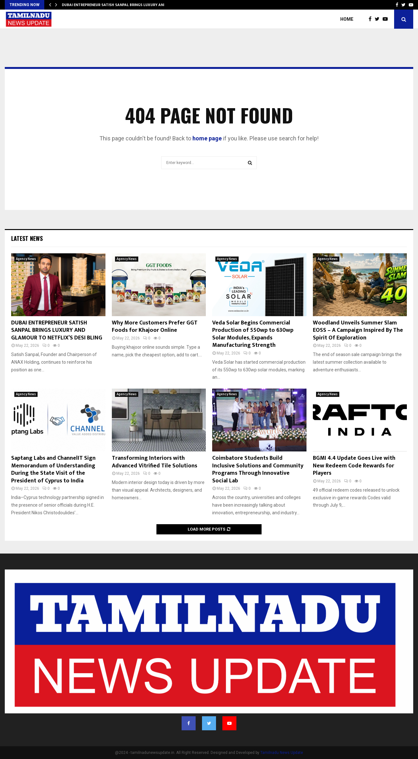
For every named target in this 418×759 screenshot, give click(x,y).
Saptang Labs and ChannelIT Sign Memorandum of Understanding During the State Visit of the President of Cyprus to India (53, 469)
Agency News (26, 259)
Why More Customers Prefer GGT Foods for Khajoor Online (155, 326)
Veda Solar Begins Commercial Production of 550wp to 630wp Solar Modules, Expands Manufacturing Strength (252, 334)
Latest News (27, 238)
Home (346, 19)
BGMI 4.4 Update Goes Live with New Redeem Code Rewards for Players (354, 465)
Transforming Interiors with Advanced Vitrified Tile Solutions (154, 461)
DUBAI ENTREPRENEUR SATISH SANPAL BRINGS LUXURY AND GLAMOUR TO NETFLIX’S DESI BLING (56, 330)
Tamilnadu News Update (281, 752)
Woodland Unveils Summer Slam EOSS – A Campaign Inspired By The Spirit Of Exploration (358, 330)
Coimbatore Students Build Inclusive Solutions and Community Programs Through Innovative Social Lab (257, 469)
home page (207, 138)
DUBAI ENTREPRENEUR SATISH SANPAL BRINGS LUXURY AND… (115, 5)
